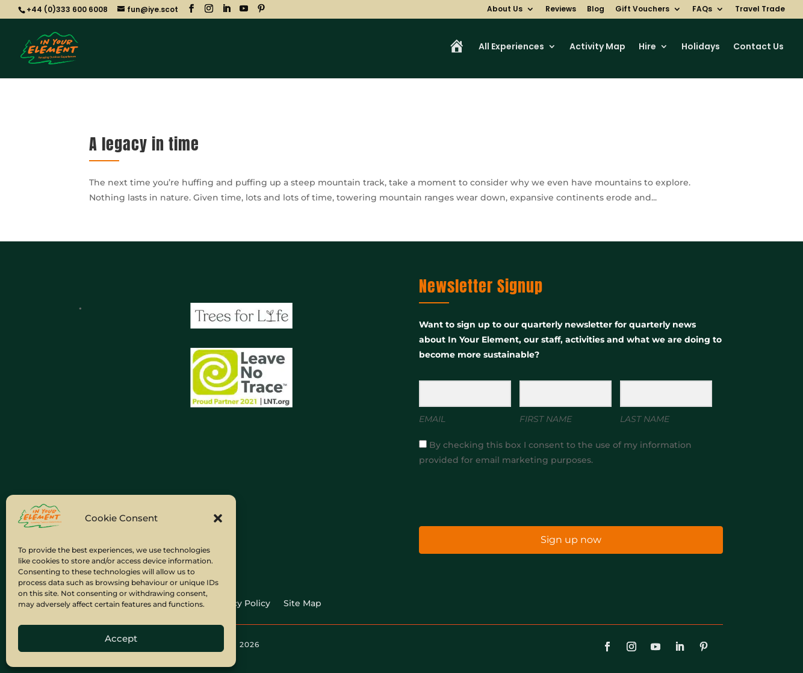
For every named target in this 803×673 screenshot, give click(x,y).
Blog (595, 9)
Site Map (302, 604)
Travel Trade (760, 9)
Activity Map (597, 47)
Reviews (560, 9)
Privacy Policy (240, 604)
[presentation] (493, 495)
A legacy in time (144, 144)
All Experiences (511, 47)
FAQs (702, 9)
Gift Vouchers (642, 9)
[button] (218, 518)
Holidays (700, 47)
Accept (121, 638)
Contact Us (758, 47)
